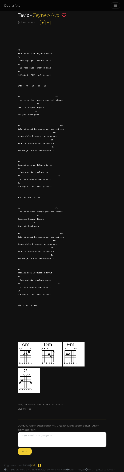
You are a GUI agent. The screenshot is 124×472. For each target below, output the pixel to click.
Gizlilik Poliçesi (77, 469)
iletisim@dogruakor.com (101, 469)
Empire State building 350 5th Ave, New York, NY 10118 (36, 469)
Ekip (33, 465)
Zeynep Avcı (46, 15)
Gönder (25, 451)
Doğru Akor (13, 5)
